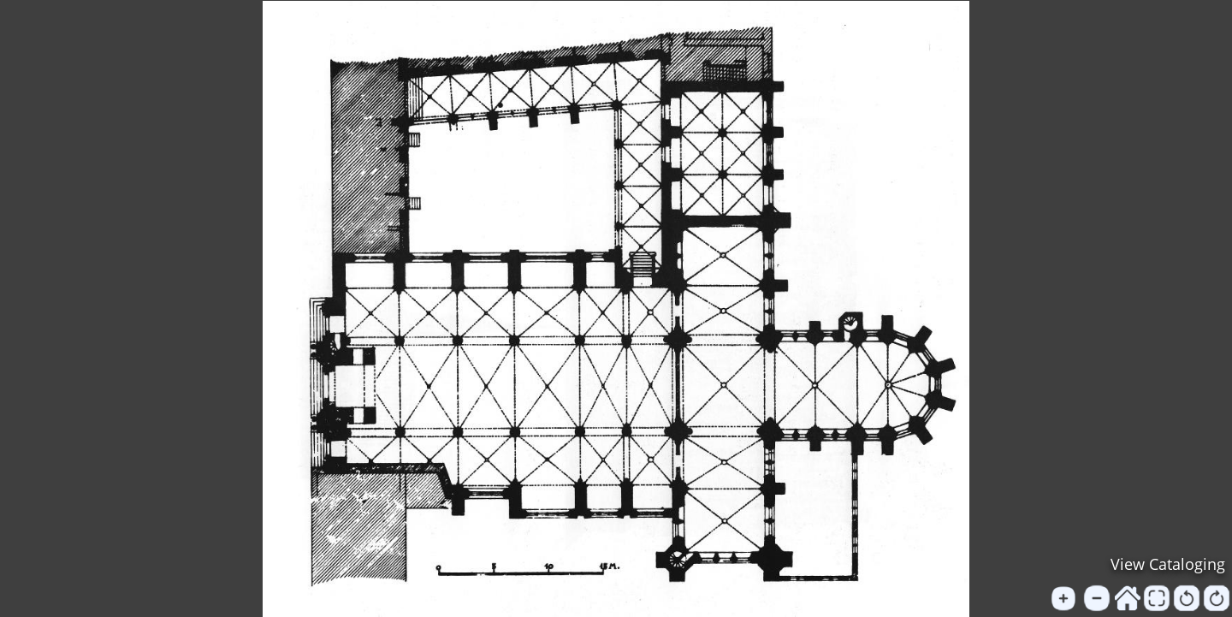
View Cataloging (1168, 564)
